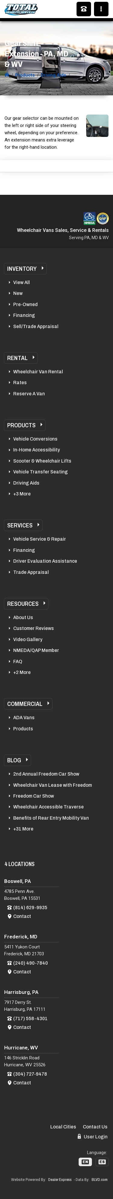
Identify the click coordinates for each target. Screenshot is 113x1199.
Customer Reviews (33, 628)
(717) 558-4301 (30, 1018)
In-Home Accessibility (36, 450)
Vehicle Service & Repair (39, 539)
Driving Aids (26, 483)
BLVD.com (100, 1180)
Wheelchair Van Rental (38, 372)
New (18, 293)
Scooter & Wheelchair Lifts (42, 461)
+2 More (22, 672)
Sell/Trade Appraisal (35, 326)
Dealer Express (60, 1180)
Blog (14, 760)
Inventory (22, 268)
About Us (23, 617)
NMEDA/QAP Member (36, 650)
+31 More (23, 829)
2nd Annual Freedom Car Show (46, 774)
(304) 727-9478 (30, 1074)
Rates (20, 382)
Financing (24, 315)
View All (21, 282)
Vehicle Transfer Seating (40, 472)
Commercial (24, 704)
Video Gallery (27, 639)
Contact (22, 916)
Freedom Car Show (33, 796)
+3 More (22, 494)
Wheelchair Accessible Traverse (48, 807)
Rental (17, 358)
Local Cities (63, 1127)
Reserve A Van (29, 394)
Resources (23, 603)
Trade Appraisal (31, 572)
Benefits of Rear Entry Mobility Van (51, 818)
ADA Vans (24, 717)
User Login (93, 1137)
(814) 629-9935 (30, 907)
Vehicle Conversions (35, 439)
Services (20, 525)
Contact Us (95, 1127)
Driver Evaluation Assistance (45, 561)
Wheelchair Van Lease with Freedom (52, 785)
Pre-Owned (25, 304)
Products (21, 425)
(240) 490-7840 (30, 963)
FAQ (17, 661)
